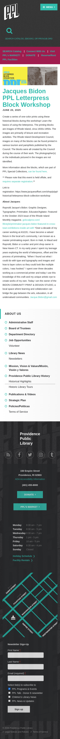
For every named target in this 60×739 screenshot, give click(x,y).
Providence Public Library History (29, 376)
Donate (29, 494)
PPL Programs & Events (24, 689)
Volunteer (14, 345)
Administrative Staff (21, 322)
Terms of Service (18, 411)
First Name (14, 650)
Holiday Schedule (22, 556)
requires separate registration (17, 181)
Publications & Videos (22, 394)
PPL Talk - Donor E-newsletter (27, 693)
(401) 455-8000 (30, 485)
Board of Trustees (20, 328)
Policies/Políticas (19, 406)
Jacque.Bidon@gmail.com (43, 297)
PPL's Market (29, 507)
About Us (13, 313)
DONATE (31, 55)
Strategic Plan (17, 400)
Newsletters (15, 358)
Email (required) (17, 673)
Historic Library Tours (21, 387)
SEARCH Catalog (12, 51)
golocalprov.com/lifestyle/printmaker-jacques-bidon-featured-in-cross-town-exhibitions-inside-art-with (29, 224)
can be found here (37, 171)
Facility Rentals (21, 560)
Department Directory (22, 334)
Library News (17, 353)
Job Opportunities (20, 340)
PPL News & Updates (23, 701)
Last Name (14, 661)
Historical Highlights (20, 381)
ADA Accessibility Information (30, 479)
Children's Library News (24, 697)
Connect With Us (36, 51)
